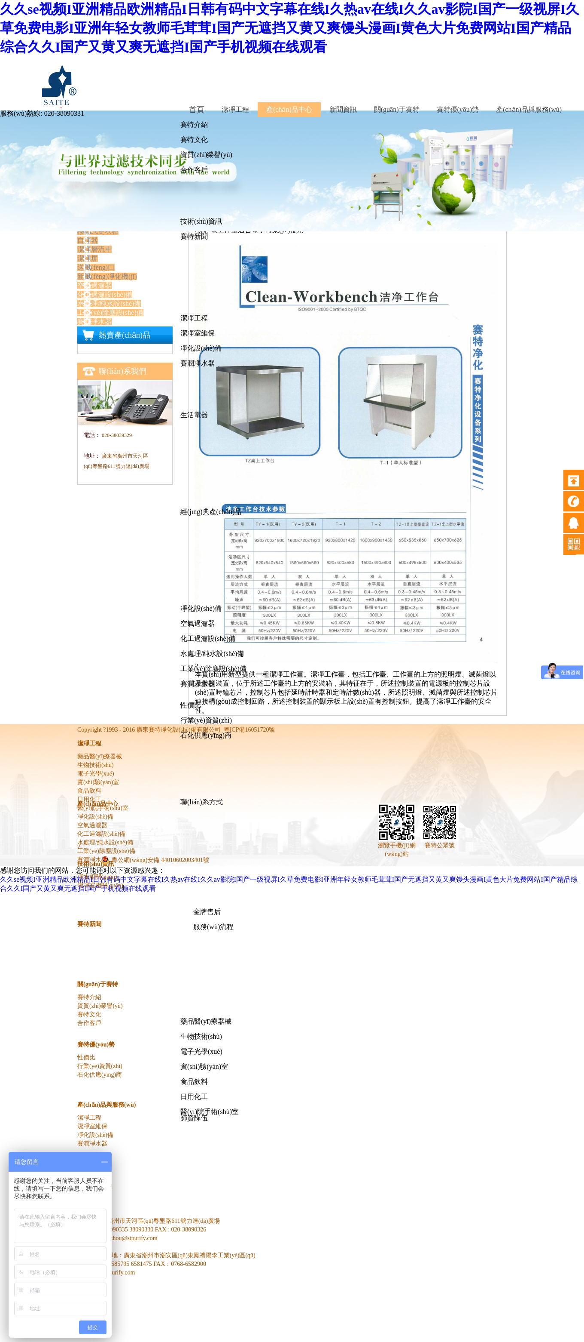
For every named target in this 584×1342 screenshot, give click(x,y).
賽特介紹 (194, 124)
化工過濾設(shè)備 (207, 638)
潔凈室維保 (197, 333)
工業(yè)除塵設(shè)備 (213, 668)
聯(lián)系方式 (201, 802)
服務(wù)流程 (213, 926)
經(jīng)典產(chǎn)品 (210, 511)
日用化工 (194, 1096)
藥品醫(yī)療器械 (205, 1021)
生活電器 (194, 415)
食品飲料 (194, 1081)
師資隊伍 (194, 1118)
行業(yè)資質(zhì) (206, 720)
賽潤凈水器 (197, 363)
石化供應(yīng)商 (205, 735)
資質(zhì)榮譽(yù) (206, 154)
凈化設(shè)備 (201, 348)
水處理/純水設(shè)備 (212, 653)
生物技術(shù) (201, 1036)
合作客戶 (194, 169)
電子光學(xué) (201, 1051)
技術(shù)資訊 (201, 221)
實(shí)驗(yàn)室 (204, 1066)
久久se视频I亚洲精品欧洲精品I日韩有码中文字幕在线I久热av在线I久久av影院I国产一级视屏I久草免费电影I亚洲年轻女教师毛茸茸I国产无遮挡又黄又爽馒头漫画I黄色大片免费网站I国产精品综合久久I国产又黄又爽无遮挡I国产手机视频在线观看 (289, 28)
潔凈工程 (194, 318)
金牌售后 (207, 911)
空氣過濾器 (197, 623)
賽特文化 (194, 139)
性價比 (190, 705)
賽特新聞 (194, 236)
